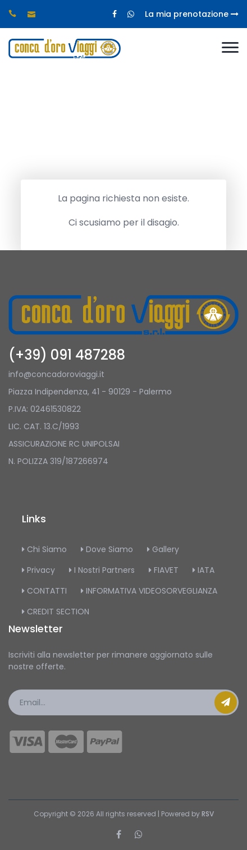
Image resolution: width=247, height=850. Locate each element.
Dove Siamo (107, 549)
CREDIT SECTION (55, 611)
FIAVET (164, 570)
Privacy (38, 570)
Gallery (163, 549)
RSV (208, 814)
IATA (203, 570)
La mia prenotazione (192, 14)
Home (117, 168)
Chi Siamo (44, 549)
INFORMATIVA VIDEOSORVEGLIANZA (149, 590)
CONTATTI (44, 590)
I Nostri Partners (102, 570)
